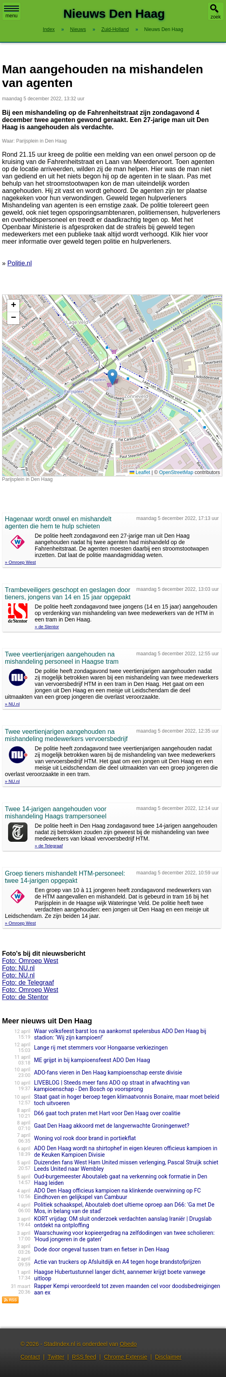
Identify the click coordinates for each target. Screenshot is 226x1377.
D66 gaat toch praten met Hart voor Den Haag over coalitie (107, 1113)
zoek (216, 17)
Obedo (128, 1344)
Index (48, 29)
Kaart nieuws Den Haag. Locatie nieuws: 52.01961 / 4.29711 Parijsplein (111, 385)
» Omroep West (20, 562)
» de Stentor (47, 626)
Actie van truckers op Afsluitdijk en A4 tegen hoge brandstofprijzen (117, 1262)
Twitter (56, 1357)
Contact (30, 1357)
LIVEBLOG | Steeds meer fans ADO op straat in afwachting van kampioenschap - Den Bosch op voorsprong (112, 1085)
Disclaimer (168, 1357)
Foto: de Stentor (25, 997)
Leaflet (140, 472)
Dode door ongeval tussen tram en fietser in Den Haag (101, 1249)
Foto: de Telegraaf (28, 982)
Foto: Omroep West (30, 960)
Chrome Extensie (125, 1357)
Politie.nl (19, 263)
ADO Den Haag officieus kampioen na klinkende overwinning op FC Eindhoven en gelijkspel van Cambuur (117, 1193)
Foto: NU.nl (18, 968)
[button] (112, 377)
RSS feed (84, 1357)
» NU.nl (12, 704)
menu (11, 12)
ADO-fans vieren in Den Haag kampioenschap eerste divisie (108, 1072)
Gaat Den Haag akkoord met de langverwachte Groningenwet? (111, 1125)
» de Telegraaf (49, 845)
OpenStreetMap (176, 472)
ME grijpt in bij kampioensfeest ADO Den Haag (92, 1060)
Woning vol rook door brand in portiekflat (85, 1138)
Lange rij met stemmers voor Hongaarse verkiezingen (100, 1047)
